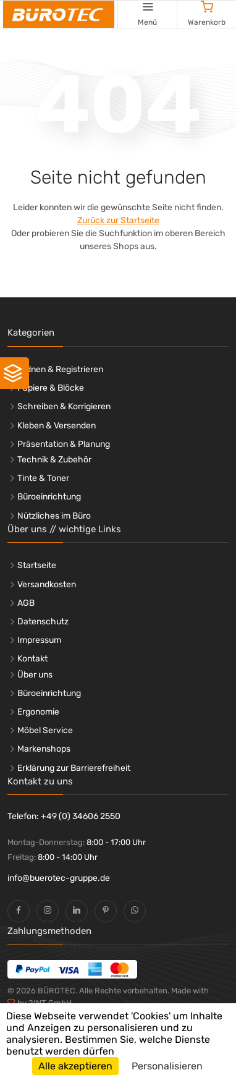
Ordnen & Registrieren (60, 369)
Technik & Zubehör (54, 459)
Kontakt (32, 658)
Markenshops (43, 749)
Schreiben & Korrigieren (64, 406)
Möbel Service (45, 730)
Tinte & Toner (43, 478)
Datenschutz (43, 621)
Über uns (35, 674)
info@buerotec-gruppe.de (58, 878)
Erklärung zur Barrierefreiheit (73, 768)
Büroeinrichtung (49, 496)
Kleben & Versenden (56, 425)
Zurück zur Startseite (118, 220)
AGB (26, 603)
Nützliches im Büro (54, 516)
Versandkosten (46, 584)
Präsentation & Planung (63, 444)
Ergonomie (38, 712)
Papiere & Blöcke (50, 388)
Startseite (36, 565)
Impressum (39, 640)
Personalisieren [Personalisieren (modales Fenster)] (167, 1066)
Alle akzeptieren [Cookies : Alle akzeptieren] (75, 1066)
